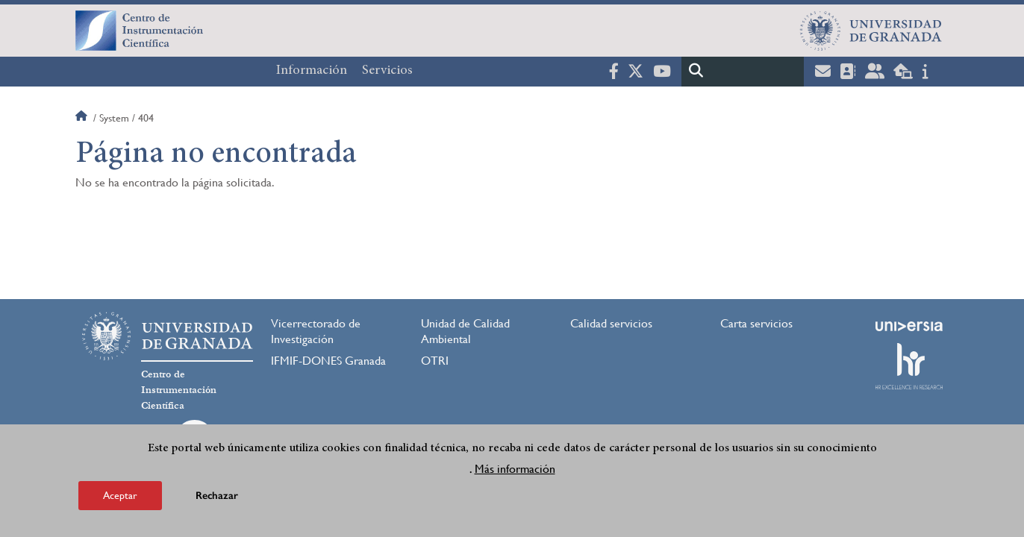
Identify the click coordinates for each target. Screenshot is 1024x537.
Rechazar (217, 498)
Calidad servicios (611, 323)
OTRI (435, 361)
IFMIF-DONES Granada (328, 361)
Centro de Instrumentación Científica (178, 390)
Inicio (82, 117)
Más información (515, 472)
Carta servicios (756, 323)
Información (311, 71)
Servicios (387, 71)
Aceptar (120, 498)
